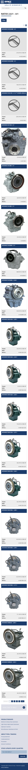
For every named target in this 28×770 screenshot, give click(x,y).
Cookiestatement (5, 739)
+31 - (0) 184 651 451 (14, 5)
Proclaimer (4, 741)
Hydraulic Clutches (6, 726)
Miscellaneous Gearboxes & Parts (9, 729)
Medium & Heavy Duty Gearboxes (9, 722)
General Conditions (6, 744)
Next (23, 701)
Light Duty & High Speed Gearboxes (10, 724)
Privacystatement (5, 736)
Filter (3, 20)
